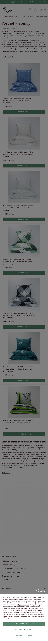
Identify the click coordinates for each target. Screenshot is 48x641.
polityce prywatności (23, 605)
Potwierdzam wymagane (24, 630)
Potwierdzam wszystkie (24, 624)
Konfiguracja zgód (24, 636)
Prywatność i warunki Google (11, 608)
